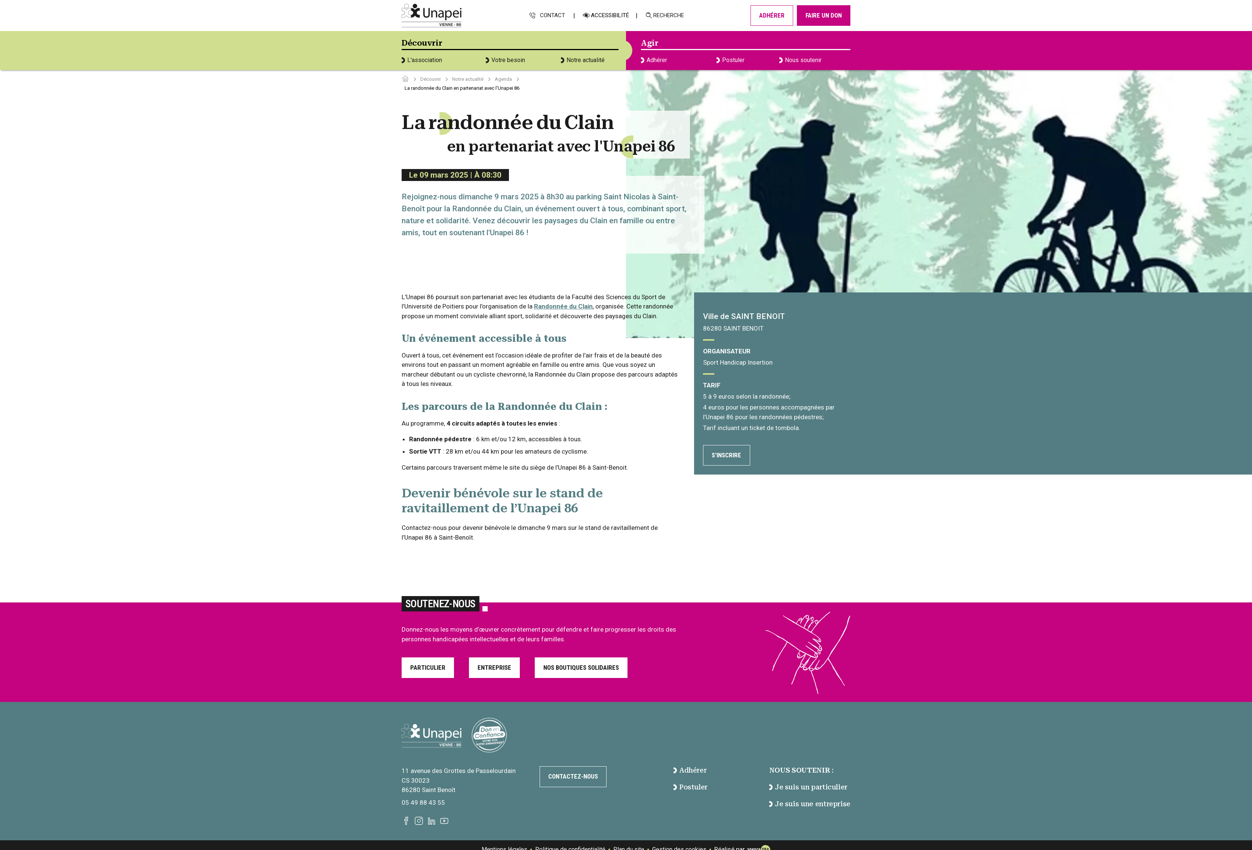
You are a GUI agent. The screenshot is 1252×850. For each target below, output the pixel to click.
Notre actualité (583, 60)
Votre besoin (505, 60)
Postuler (730, 60)
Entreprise (494, 667)
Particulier (427, 667)
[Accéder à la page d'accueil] (405, 79)
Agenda (503, 79)
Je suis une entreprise (809, 804)
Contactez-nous (573, 776)
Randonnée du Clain (563, 306)
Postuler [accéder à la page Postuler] (690, 787)
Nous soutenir (800, 60)
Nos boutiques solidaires (581, 667)
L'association (422, 60)
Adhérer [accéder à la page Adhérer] (690, 770)
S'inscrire (726, 455)
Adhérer (772, 15)
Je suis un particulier (808, 787)
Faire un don (823, 15)
